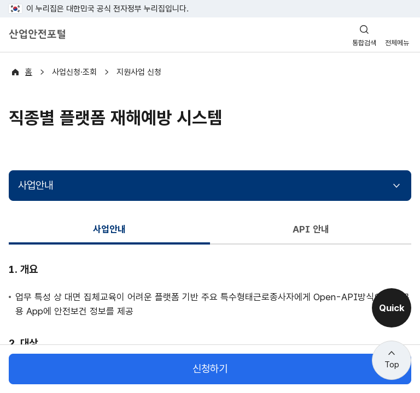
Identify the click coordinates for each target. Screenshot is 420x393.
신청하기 (210, 368)
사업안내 (35, 185)
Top (391, 365)
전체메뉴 (397, 43)
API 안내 (310, 229)
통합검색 (364, 43)
